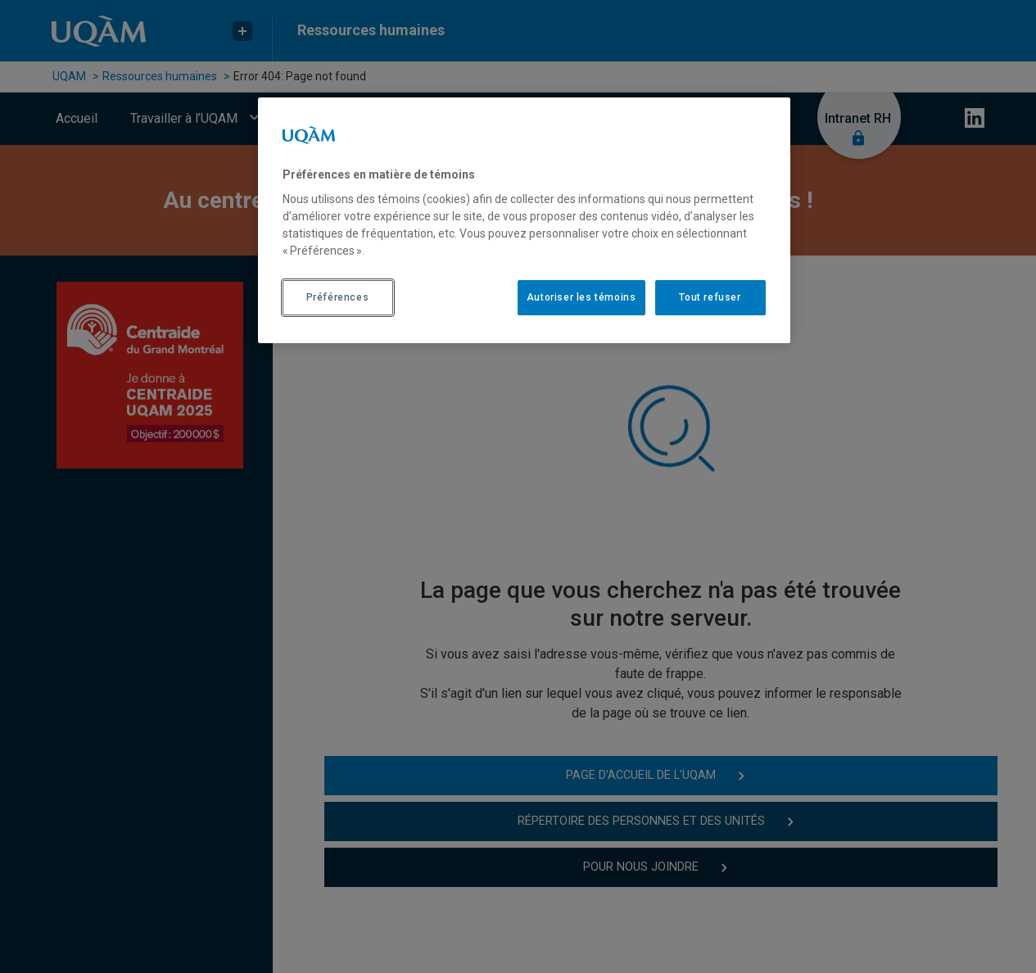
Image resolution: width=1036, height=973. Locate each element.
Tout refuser (709, 297)
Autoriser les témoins (581, 297)
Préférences (337, 297)
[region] (524, 220)
